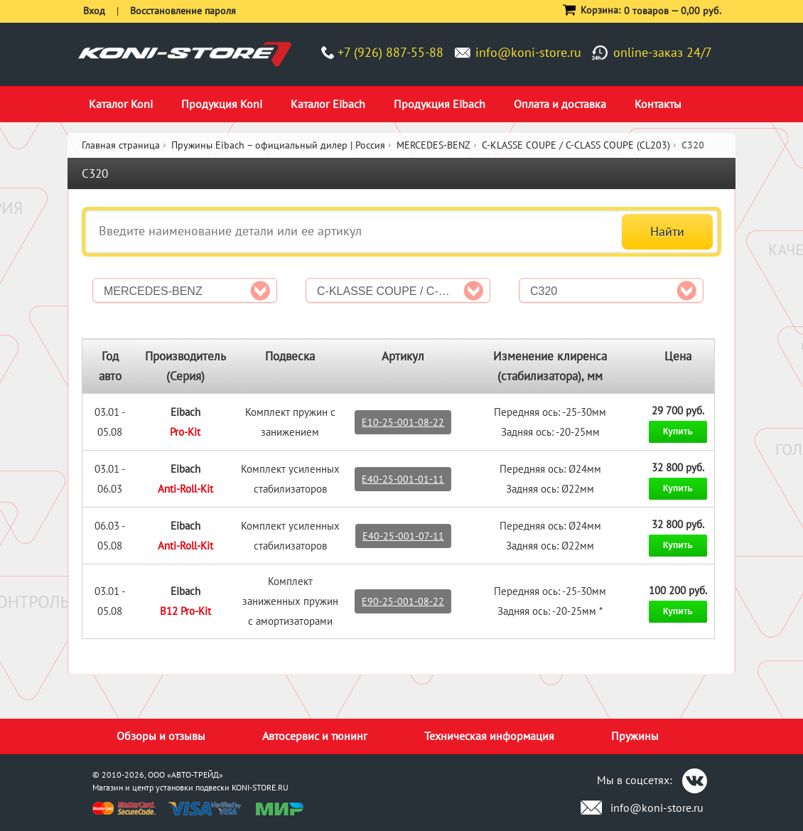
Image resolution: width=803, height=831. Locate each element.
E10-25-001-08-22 (403, 422)
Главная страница (121, 145)
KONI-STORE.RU (260, 787)
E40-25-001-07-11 (403, 536)
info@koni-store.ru (528, 52)
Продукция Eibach (439, 104)
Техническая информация (489, 736)
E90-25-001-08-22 (403, 601)
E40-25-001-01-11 (403, 479)
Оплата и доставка (560, 104)
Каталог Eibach (328, 104)
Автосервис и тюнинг (314, 736)
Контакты (658, 104)
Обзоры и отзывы (161, 736)
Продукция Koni (221, 104)
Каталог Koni (121, 104)
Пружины (635, 736)
